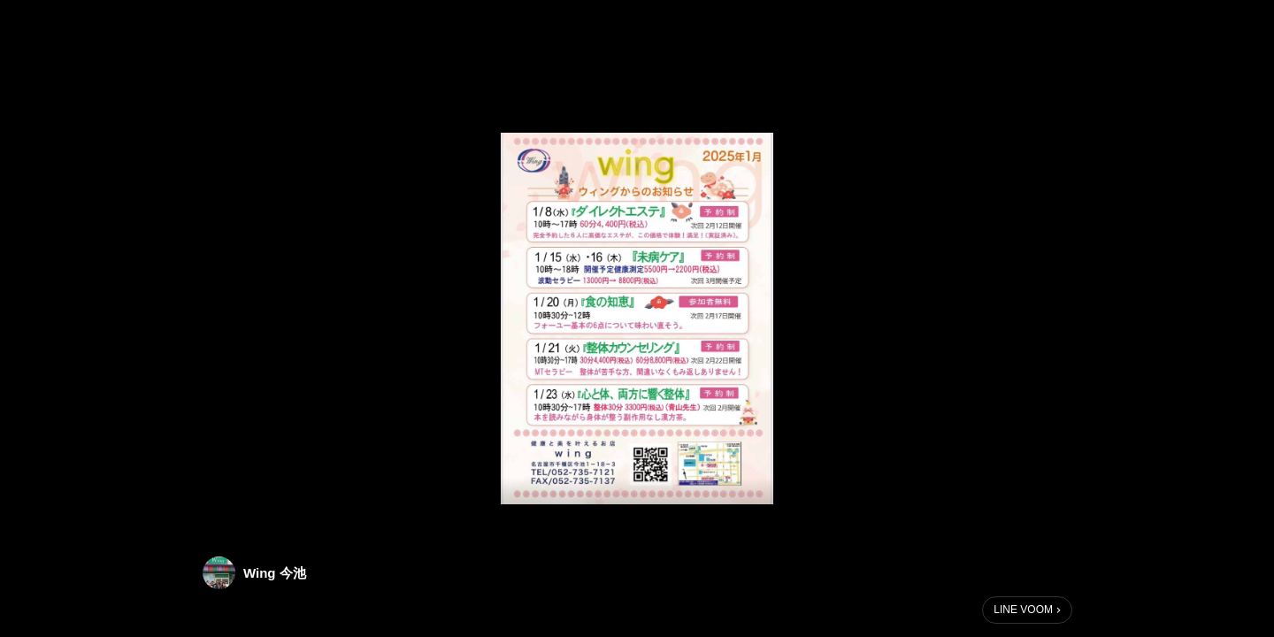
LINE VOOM (1023, 609)
